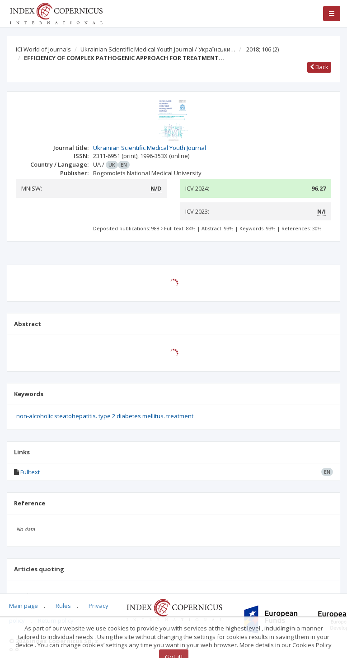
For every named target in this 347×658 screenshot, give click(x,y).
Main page (23, 606)
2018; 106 (262, 49)
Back (319, 67)
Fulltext (30, 472)
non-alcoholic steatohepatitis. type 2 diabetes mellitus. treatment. (105, 416)
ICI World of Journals (43, 49)
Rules (63, 606)
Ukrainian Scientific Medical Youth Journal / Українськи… (157, 49)
